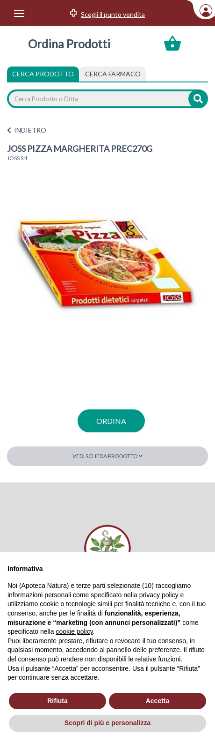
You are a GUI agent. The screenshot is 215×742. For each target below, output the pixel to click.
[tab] (113, 74)
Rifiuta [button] (57, 701)
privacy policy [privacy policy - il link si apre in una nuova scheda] (159, 595)
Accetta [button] (158, 701)
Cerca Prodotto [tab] (43, 74)
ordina (111, 420)
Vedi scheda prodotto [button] (107, 456)
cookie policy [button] (74, 631)
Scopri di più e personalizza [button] (107, 723)
